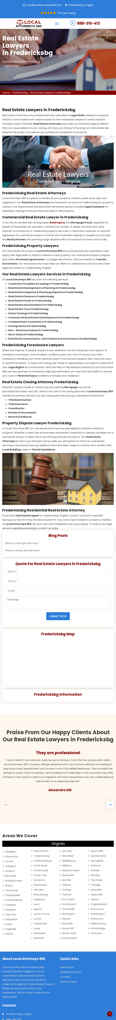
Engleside (10, 929)
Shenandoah (69, 938)
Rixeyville (67, 923)
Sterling (95, 875)
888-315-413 (88, 23)
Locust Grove (41, 914)
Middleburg (68, 860)
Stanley (95, 870)
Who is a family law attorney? (22, 550)
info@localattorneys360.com (44, 5)
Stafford (95, 865)
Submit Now (58, 616)
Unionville (96, 889)
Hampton (39, 880)
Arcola (9, 861)
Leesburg (39, 899)
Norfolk (66, 880)
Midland (66, 865)
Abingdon (10, 851)
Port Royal (68, 899)
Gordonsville (41, 870)
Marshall (39, 938)
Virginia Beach (99, 904)
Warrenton (97, 909)
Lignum (38, 909)
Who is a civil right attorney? (22, 543)
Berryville (10, 876)
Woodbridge (98, 928)
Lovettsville (40, 923)
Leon (36, 904)
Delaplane (11, 919)
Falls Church (41, 851)
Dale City (10, 914)
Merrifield (67, 856)
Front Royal (40, 865)
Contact (65, 977)
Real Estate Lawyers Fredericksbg (50, 92)
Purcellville (68, 909)
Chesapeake (12, 895)
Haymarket (40, 885)
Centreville (11, 890)
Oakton (66, 885)
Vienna (95, 899)
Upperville (97, 894)
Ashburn (10, 871)
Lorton (37, 918)
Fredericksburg (43, 860)
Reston (66, 918)
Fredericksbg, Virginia (80, 5)
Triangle (95, 885)
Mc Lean (67, 851)
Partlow (66, 894)
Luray (37, 928)
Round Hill (67, 928)
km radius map (58, 660)
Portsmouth (69, 904)
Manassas (39, 933)
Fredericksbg (20, 92)
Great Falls (40, 875)
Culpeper (10, 905)
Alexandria (11, 856)
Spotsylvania (98, 856)
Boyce (9, 885)
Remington (68, 914)
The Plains (97, 880)
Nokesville (68, 875)
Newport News (70, 870)
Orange (66, 889)
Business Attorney (71, 972)
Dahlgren (10, 909)
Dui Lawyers (67, 967)
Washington (98, 914)
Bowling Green (13, 880)
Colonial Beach (14, 900)
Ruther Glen (69, 933)
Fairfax (9, 934)
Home (5, 92)
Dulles (8, 924)
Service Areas (68, 981)
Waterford (97, 918)
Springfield (97, 860)
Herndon (39, 889)
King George (41, 894)
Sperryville (97, 851)
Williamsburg (98, 923)
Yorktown (96, 933)
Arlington (10, 866)
